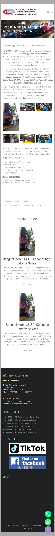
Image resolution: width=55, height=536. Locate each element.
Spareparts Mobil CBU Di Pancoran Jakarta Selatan (20, 426)
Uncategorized (40, 46)
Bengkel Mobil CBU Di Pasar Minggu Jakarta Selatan (21, 417)
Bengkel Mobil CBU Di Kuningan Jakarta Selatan (19, 420)
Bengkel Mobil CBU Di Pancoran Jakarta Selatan (19, 432)
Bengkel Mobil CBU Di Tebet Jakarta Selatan (17, 429)
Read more (27, 284)
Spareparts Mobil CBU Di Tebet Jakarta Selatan (19, 423)
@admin (8, 46)
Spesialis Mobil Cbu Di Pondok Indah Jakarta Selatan (29, 205)
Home (8, 526)
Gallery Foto (24, 526)
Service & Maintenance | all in (16, 201)
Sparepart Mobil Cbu (36, 526)
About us (15, 526)
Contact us (28, 528)
